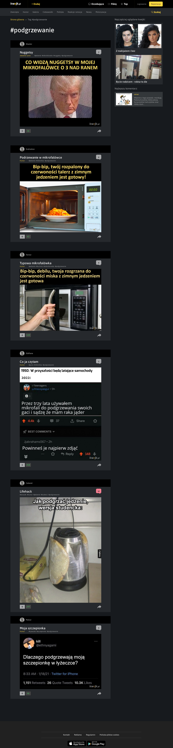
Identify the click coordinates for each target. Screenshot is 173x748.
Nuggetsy (26, 52)
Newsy (89, 12)
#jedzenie (37, 56)
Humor (26, 12)
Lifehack (26, 491)
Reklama (78, 735)
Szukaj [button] (157, 12)
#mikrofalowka (47, 56)
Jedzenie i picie (25, 56)
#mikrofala (40, 161)
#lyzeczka (32, 631)
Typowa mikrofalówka (35, 263)
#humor (30, 495)
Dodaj (37, 4)
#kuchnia (39, 266)
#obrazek (23, 495)
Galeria (36, 12)
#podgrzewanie (67, 56)
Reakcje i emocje (75, 12)
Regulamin (90, 735)
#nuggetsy (57, 56)
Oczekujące (97, 4)
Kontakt (66, 735)
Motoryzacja (101, 12)
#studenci (44, 495)
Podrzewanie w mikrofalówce (41, 157)
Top (126, 4)
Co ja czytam (29, 361)
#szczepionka (41, 631)
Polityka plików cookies (109, 735)
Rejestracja (156, 4)
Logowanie (141, 4)
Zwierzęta (14, 12)
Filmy (114, 4)
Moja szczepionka (32, 628)
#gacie (31, 365)
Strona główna (17, 19)
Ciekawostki (48, 12)
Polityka (60, 12)
